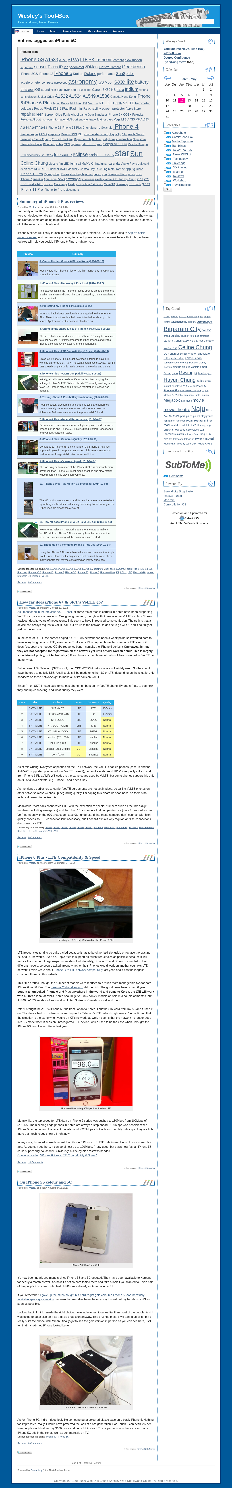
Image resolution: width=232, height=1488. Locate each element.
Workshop (179, 180)
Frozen (167, 373)
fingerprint (26, 67)
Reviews (21, 582)
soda (182, 429)
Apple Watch (136, 134)
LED (66, 163)
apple (80, 174)
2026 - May (189, 79)
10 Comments (35, 1162)
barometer (142, 103)
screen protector (113, 108)
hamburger (204, 373)
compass (47, 82)
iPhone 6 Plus (38, 102)
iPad (65, 108)
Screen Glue (53, 114)
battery (142, 81)
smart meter (92, 134)
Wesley (32, 207)
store (142, 139)
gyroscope (60, 82)
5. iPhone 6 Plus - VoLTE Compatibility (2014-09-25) (70, 373)
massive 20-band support (67, 987)
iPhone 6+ (115, 114)
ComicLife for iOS (174, 504)
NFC (37, 169)
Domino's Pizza (117, 174)
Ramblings (179, 145)
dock (139, 174)
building (97, 139)
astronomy (82, 81)
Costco (84, 169)
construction (124, 139)
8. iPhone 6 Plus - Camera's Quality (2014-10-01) (68, 439)
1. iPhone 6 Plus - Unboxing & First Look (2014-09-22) (72, 283)
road (166, 425)
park (182, 416)
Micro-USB (89, 144)
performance (106, 74)
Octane (90, 73)
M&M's (86, 163)
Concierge (60, 184)
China (95, 163)
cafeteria (204, 336)
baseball (25, 139)
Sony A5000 (192, 429)
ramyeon (180, 420)
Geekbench (133, 66)
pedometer (76, 67)
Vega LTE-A (121, 119)
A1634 (24, 127)
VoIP (118, 103)
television (189, 439)
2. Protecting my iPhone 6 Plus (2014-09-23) (66, 305)
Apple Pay (128, 163)
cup (186, 362)
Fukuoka (137, 114)
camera (118, 60)
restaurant (114, 169)
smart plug (107, 134)
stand (72, 174)
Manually (73, 169)
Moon (109, 82)
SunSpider (125, 73)
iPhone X (38, 139)
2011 (140, 179)
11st (124, 134)
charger (27, 89)
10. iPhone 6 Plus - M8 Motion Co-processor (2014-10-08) (74, 483)
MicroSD (109, 184)
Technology (180, 158)
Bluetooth (49, 144)
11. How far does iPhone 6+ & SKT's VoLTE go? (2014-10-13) (76, 521)
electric (177, 366)
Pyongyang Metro (174, 62)
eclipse (80, 154)
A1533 (51, 59)
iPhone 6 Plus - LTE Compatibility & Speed (59, 857)
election (167, 367)
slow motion (133, 60)
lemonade (188, 395)
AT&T (63, 60)
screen (38, 114)
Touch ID (55, 67)
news (61, 179)
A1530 (73, 60)
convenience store (173, 362)
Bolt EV (206, 330)
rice (211, 420)
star (122, 153)
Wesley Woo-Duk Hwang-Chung (115, 179)
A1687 (34, 127)
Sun (136, 154)
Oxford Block (60, 139)
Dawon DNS (69, 134)
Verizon (93, 103)
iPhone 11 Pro (31, 189)
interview (88, 179)
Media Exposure (182, 141)
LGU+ (109, 103)
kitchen (167, 395)
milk (183, 400)
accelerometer (30, 82)
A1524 (75, 96)
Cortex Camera (110, 67)
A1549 (89, 96)
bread (166, 336)
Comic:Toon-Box (182, 137)
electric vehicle (190, 366)
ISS (101, 82)
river (67, 89)
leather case (105, 119)
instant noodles (172, 386)
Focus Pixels (43, 108)
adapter (37, 144)
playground (207, 416)
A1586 (102, 96)
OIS (132, 119)
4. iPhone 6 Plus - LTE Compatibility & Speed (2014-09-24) (74, 351)
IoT (80, 134)
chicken (192, 353)
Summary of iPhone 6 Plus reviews (51, 201)
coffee (166, 358)
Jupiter (41, 96)
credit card (142, 163)
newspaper (74, 179)
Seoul (74, 89)
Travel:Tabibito (181, 184)
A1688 (43, 127)
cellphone (109, 139)
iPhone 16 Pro (53, 189)
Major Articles (97, 31)
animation (192, 316)
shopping (128, 169)
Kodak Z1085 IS (101, 155)
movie (198, 400)
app (104, 174)
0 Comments (35, 582)
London (205, 395)
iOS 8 (57, 108)
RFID (44, 169)
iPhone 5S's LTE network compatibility (78, 969)
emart (89, 174)
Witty (118, 134)
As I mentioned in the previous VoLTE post (44, 611)
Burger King (187, 336)
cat (51, 184)
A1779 (43, 134)
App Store (50, 179)
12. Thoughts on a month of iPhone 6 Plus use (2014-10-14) (75, 544)
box (46, 184)
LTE (84, 59)
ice (198, 381)
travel (92, 119)
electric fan (56, 163)
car (196, 340)
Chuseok (46, 155)
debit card (26, 169)
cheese (184, 353)
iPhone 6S (54, 127)
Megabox (171, 400)
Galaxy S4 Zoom (92, 184)
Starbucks (169, 433)
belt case (26, 108)
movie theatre (176, 409)
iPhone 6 (94, 572)
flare (120, 89)
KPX (175, 394)
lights (197, 395)
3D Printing (180, 167)
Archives (118, 31)
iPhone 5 (63, 73)
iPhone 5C (70, 572)
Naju (136, 139)
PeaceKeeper (29, 134)
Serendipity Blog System (179, 491)
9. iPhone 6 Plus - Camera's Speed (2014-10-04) (68, 461)
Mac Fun (178, 171)
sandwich (175, 425)
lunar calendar (110, 163)
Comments (176, 476)
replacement (71, 189)
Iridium (131, 89)
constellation (28, 96)
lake (181, 395)
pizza (131, 174)
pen (99, 144)
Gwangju (106, 127)
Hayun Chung (98, 169)
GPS (67, 144)
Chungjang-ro (91, 127)
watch (166, 443)
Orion (50, 96)
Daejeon (193, 362)
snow (175, 429)
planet (196, 416)
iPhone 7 (26, 179)
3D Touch (135, 184)
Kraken (78, 74)
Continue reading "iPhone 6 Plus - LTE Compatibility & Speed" (57, 1155)
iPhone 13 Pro (31, 174)
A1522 (61, 96)
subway (83, 119)
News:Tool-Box (182, 150)
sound (45, 90)
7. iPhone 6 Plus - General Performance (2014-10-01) (71, 419)
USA (85, 103)
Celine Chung (34, 163)
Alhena (143, 89)
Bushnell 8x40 (57, 169)
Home (40, 31)
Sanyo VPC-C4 (115, 144)
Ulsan (139, 169)
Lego (48, 139)
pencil (97, 174)
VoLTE (128, 103)
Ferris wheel (71, 114)
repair (25, 114)
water (173, 443)
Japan (57, 103)
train (202, 438)
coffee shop (177, 358)
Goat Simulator (97, 114)
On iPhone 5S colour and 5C (45, 1182)
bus (197, 336)
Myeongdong (52, 174)
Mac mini (169, 500)
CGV (166, 353)
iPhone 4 (126, 126)
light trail (75, 163)
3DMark (91, 67)
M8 (138, 119)
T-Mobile (75, 103)
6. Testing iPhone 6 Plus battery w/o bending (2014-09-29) (74, 397)
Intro (53, 31)
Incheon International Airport (60, 119)
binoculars (33, 155)
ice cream (206, 380)
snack (167, 429)
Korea (65, 103)
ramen (171, 420)
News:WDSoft (182, 154)
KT (101, 103)
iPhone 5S (32, 59)
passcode (85, 89)
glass (146, 184)
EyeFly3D (74, 184)
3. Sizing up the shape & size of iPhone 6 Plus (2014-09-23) (75, 328)
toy (71, 139)
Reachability (92, 108)
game (83, 114)
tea (170, 439)
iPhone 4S (46, 74)
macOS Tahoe (172, 495)
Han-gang (57, 89)
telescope (63, 154)
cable (59, 144)
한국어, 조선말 (142, 588)
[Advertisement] (189, 249)
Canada (115, 96)
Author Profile (72, 31)
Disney (202, 362)
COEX (127, 114)
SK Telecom (100, 59)
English (152, 588)
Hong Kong (128, 96)
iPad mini (75, 108)
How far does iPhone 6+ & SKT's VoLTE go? (61, 602)
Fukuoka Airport (30, 119)
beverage (204, 321)
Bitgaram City (82, 139)
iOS (37, 90)
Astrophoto (179, 132)
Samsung (122, 184)
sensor (40, 66)
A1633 (144, 119)
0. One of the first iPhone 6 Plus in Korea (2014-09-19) (72, 261)
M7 (66, 67)
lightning (76, 144)
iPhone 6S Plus (72, 127)
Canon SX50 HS (104, 90)
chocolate (204, 353)
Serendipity (36, 1470)
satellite (124, 81)
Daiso (65, 174)
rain (165, 420)
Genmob (26, 144)
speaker (38, 179)
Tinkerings (178, 163)
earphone (54, 134)
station (180, 434)
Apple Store (133, 108)
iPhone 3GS (29, 74)
